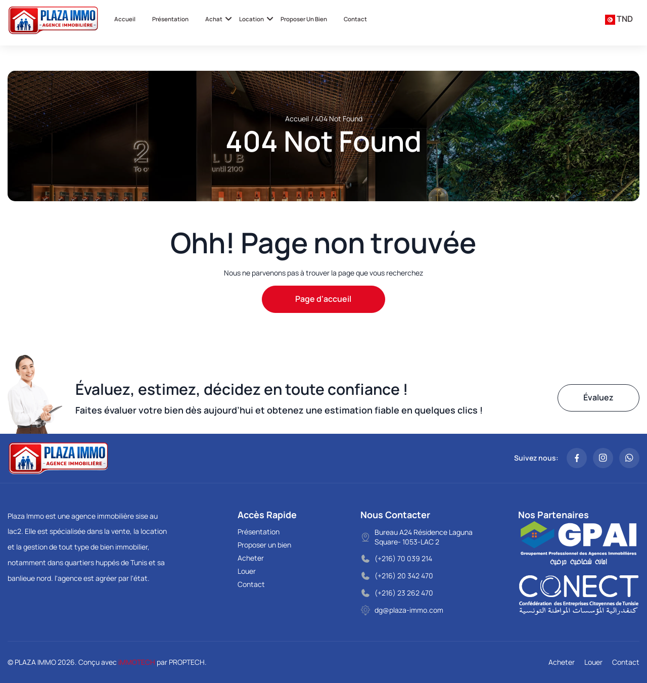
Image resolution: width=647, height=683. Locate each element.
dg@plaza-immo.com (409, 610)
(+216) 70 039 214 (403, 558)
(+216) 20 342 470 (404, 575)
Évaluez (598, 397)
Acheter (251, 558)
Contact (355, 19)
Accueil (124, 19)
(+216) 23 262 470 (404, 593)
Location (251, 19)
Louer (247, 571)
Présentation (170, 19)
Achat (213, 19)
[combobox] (618, 19)
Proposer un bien (304, 19)
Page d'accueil (323, 298)
